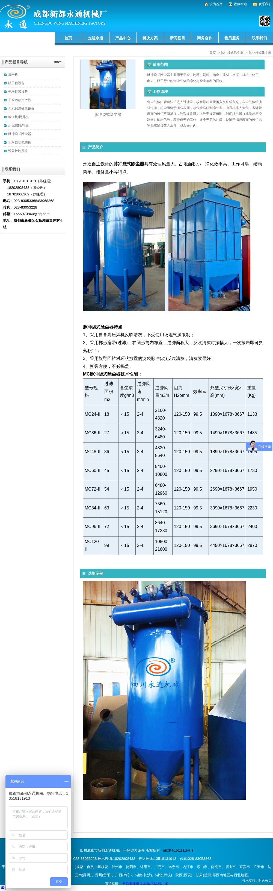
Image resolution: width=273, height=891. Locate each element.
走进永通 (95, 38)
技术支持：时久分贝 (257, 881)
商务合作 (204, 38)
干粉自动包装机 (19, 142)
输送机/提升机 (18, 117)
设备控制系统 (18, 151)
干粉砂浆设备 (18, 91)
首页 (68, 38)
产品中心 (122, 38)
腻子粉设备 (16, 83)
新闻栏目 (177, 38)
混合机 (13, 75)
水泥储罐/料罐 (18, 125)
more (58, 61)
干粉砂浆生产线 (19, 100)
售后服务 (232, 38)
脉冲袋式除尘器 (232, 53)
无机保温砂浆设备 (21, 108)
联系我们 (259, 38)
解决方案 (150, 38)
